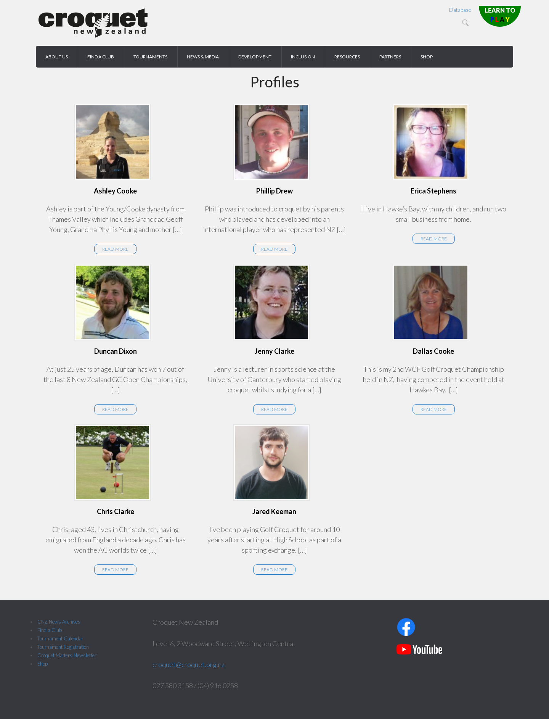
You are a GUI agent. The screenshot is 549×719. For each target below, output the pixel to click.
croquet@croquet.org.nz (188, 664)
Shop (42, 664)
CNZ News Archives (58, 622)
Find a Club (49, 630)
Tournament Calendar (60, 638)
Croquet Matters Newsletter (66, 655)
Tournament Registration (63, 647)
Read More (115, 249)
